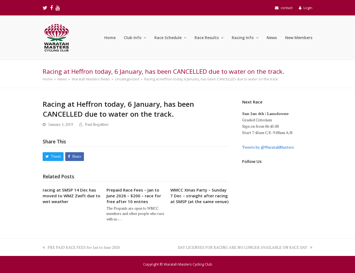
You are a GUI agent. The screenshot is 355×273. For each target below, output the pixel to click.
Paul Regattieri (96, 124)
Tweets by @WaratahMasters (268, 147)
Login (308, 7)
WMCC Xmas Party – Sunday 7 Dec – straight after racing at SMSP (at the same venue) (199, 195)
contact (287, 7)
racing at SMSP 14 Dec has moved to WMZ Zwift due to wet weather (71, 195)
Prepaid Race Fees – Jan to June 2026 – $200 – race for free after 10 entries (133, 195)
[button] (53, 156)
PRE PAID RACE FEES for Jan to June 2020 (81, 247)
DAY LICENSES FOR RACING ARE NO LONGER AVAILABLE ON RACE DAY (245, 247)
